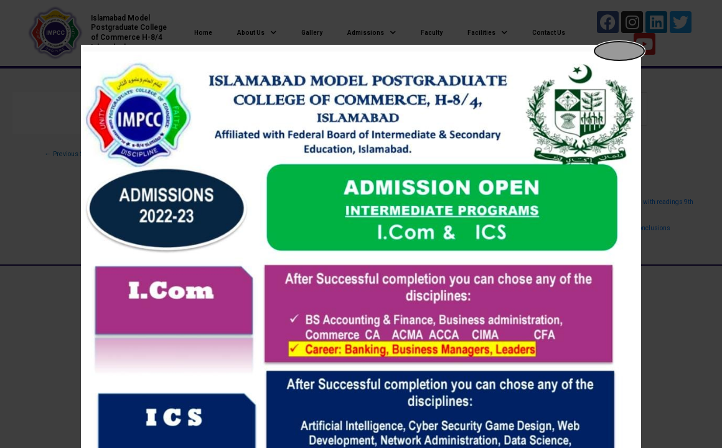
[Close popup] (619, 51)
